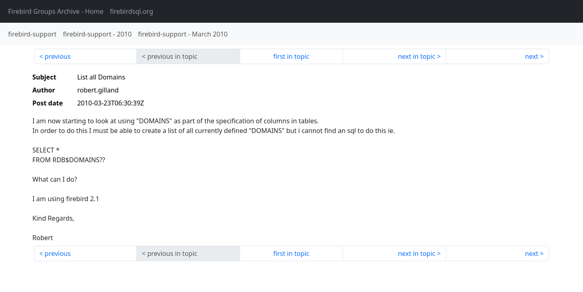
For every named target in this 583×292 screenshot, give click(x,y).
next (531, 56)
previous (57, 56)
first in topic (291, 56)
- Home (56, 11)
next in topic (416, 56)
